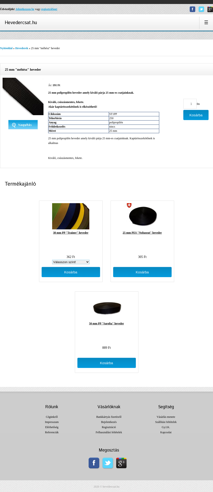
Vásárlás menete (166, 417)
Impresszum (52, 422)
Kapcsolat (166, 432)
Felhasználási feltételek (109, 432)
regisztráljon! (49, 9)
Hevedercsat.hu (21, 22)
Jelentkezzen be (24, 9)
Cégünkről (52, 417)
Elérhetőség (51, 427)
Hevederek (21, 48)
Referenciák (52, 432)
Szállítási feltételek (166, 422)
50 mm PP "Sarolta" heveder (106, 323)
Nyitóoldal (6, 48)
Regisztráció (109, 427)
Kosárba (70, 272)
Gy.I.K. (166, 427)
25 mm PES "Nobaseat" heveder (142, 232)
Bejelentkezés (109, 422)
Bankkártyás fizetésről (109, 417)
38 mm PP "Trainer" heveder (70, 232)
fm (198, 104)
